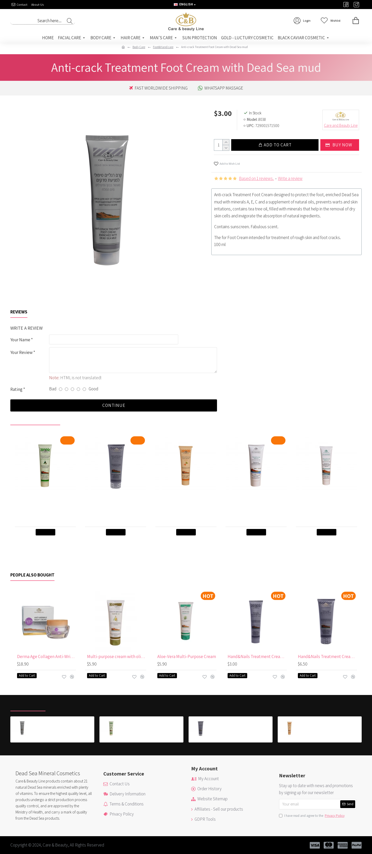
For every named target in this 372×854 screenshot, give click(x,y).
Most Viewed (64, 705)
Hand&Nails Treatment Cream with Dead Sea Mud (257, 656)
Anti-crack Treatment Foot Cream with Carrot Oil (186, 503)
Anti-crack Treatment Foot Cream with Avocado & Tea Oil (46, 503)
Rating (16, 389)
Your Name (20, 340)
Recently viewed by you (35, 419)
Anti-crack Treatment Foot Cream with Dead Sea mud (63, 720)
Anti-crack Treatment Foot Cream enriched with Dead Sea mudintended (116, 506)
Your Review (21, 352)
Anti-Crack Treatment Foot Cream (257, 503)
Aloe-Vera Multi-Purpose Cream (186, 656)
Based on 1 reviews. (256, 178)
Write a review (290, 178)
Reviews (18, 312)
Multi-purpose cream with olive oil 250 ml (116, 656)
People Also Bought (32, 575)
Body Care (139, 47)
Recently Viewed (27, 705)
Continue (113, 405)
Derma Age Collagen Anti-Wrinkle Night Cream (46, 656)
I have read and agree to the (312, 816)
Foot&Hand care (163, 47)
